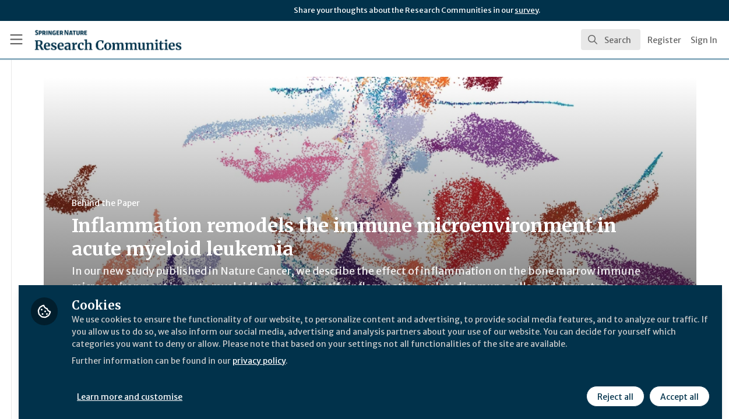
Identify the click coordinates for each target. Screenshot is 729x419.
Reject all (614, 388)
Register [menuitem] (664, 40)
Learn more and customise (269, 388)
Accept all (677, 388)
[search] (610, 39)
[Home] (91, 39)
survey (526, 10)
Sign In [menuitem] (704, 40)
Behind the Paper (220, 203)
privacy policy (415, 365)
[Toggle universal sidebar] (16, 39)
